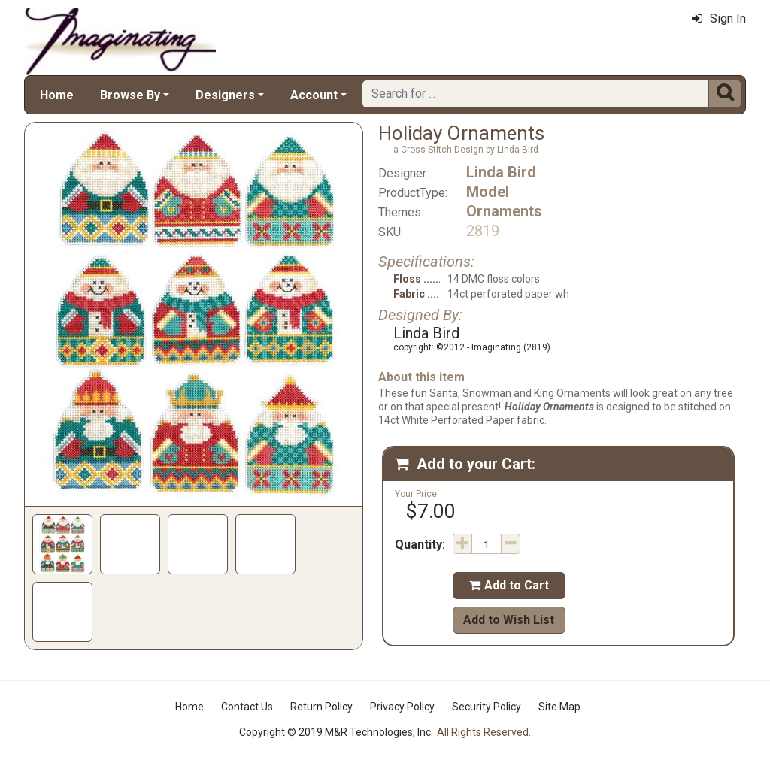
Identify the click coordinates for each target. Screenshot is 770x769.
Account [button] (314, 95)
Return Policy (321, 707)
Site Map (559, 707)
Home (57, 95)
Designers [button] (225, 95)
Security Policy (486, 707)
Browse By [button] (130, 95)
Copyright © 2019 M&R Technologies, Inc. (336, 732)
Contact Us (247, 707)
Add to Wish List (508, 620)
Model (487, 192)
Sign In (719, 18)
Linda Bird (501, 172)
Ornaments (504, 211)
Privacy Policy (402, 707)
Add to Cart (509, 585)
